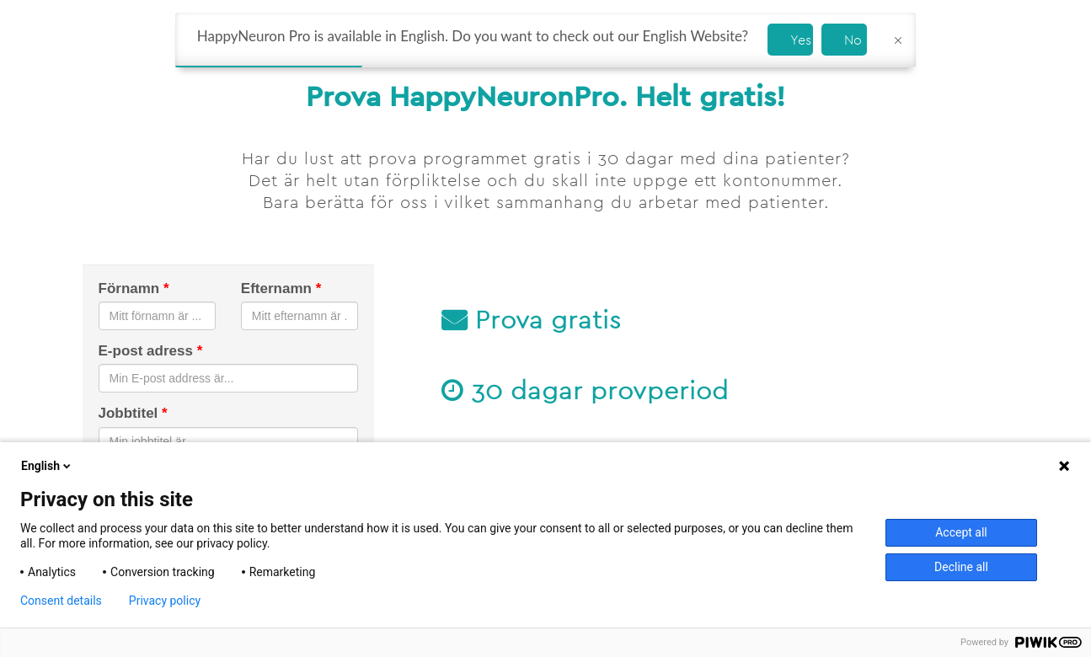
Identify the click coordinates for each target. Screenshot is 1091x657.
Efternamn (281, 288)
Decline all (961, 567)
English (47, 466)
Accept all (961, 532)
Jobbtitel (133, 413)
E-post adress (151, 351)
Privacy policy (165, 600)
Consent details (61, 600)
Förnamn (134, 288)
